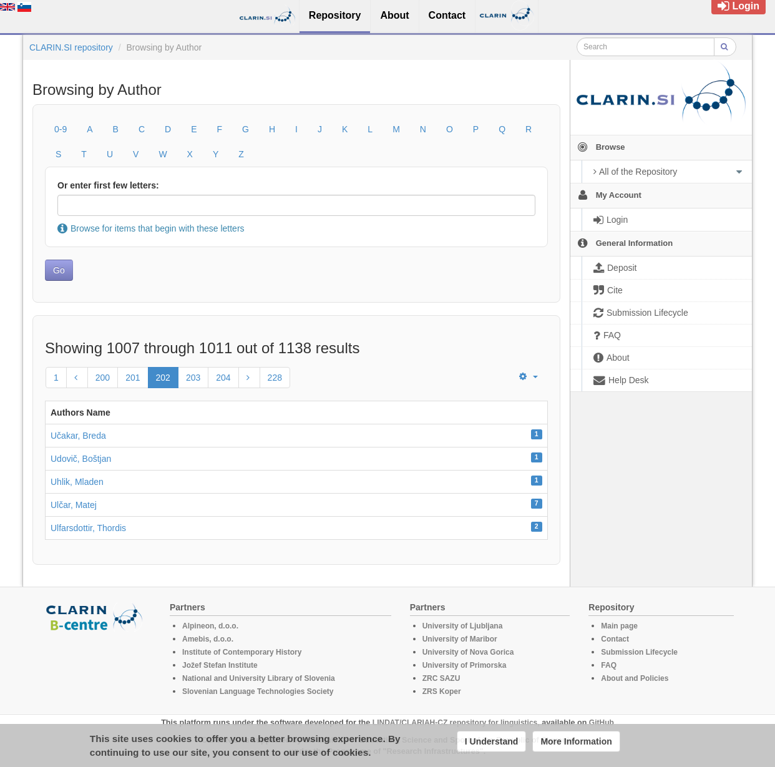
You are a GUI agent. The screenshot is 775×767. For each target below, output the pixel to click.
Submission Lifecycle (639, 652)
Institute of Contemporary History (241, 652)
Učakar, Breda (78, 436)
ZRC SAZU (441, 678)
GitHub (601, 722)
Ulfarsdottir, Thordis (88, 528)
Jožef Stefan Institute (220, 665)
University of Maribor (459, 639)
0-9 (60, 129)
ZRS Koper (441, 691)
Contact (615, 639)
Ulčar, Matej (74, 505)
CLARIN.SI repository (71, 47)
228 (275, 378)
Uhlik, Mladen (77, 482)
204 (223, 378)
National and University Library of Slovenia (258, 678)
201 (132, 378)
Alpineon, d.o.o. (210, 626)
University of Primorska (464, 665)
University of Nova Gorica (468, 652)
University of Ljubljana (462, 626)
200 (102, 378)
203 (193, 378)
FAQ (609, 665)
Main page (619, 626)
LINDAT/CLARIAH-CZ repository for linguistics (455, 722)
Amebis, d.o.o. (207, 639)
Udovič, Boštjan (81, 459)
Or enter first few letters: (108, 185)
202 (163, 378)
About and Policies (634, 678)
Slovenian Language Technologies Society (258, 691)
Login (738, 6)
